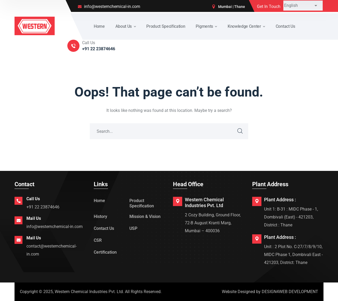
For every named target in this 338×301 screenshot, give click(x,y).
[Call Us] (18, 201)
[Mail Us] (18, 220)
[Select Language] (303, 6)
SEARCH (240, 131)
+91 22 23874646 (42, 206)
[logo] (35, 25)
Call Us (33, 198)
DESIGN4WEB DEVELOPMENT (290, 291)
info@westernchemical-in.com (54, 226)
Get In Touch (268, 6)
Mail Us (33, 218)
